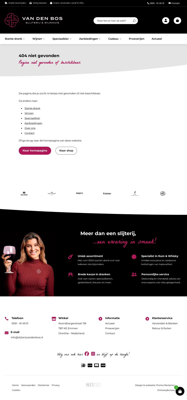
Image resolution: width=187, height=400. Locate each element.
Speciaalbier (62, 38)
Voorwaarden (28, 385)
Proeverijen (136, 38)
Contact (174, 3)
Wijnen (38, 38)
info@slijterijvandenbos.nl (27, 337)
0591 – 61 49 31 (20, 323)
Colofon (16, 390)
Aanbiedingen (90, 38)
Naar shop (66, 150)
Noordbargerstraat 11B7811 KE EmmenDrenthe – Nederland (72, 328)
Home (15, 385)
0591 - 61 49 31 (155, 3)
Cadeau (115, 38)
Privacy (56, 385)
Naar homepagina (35, 150)
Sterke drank (15, 38)
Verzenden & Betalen (165, 323)
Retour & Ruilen (161, 328)
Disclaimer (43, 385)
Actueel (157, 38)
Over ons (30, 128)
